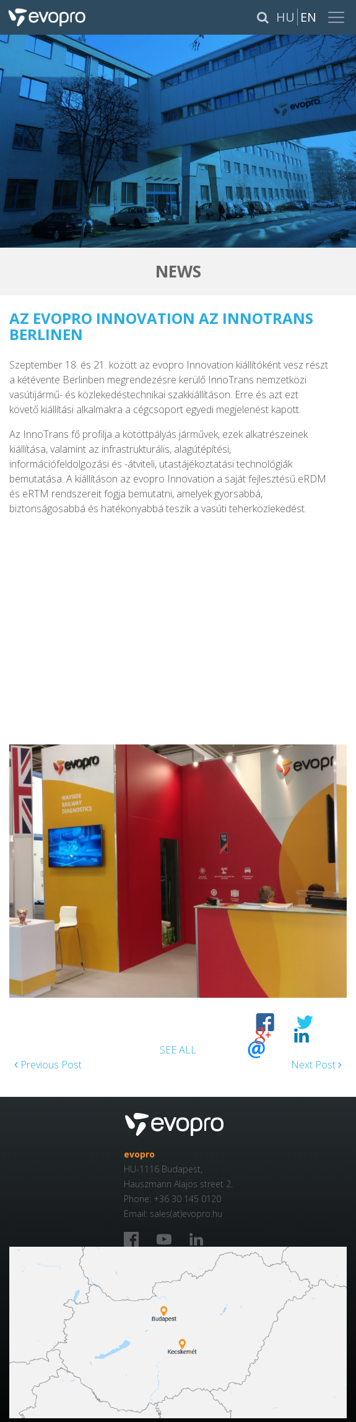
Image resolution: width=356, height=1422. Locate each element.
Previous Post (48, 1064)
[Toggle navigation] (337, 17)
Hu (285, 17)
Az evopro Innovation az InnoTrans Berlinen (161, 326)
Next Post (316, 1064)
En (308, 17)
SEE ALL (178, 1050)
